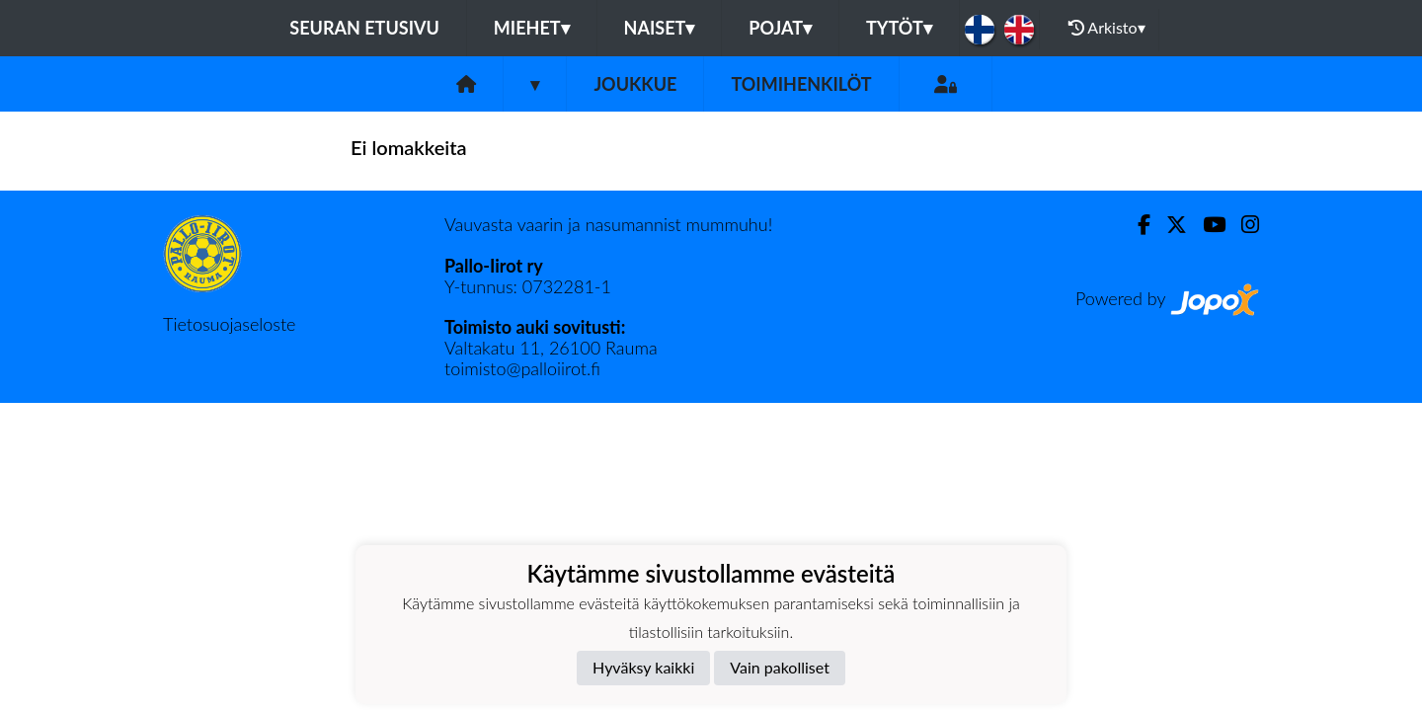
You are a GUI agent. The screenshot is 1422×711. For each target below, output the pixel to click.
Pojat (780, 28)
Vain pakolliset (780, 667)
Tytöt (899, 28)
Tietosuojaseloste (229, 324)
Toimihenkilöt (801, 84)
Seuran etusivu (364, 28)
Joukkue (634, 84)
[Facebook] (1136, 224)
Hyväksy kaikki (643, 667)
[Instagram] (1242, 224)
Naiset (659, 28)
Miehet (532, 28)
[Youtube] (1206, 224)
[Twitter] (1168, 224)
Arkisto (1107, 28)
